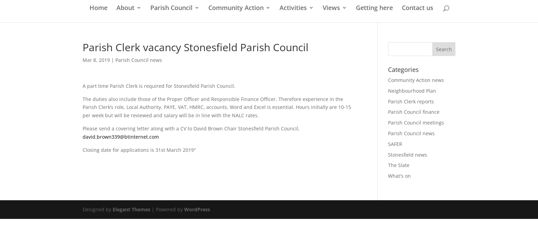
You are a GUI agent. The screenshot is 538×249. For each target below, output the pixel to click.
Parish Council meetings (416, 122)
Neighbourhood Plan (412, 90)
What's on (399, 176)
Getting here (374, 8)
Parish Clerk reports (411, 101)
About (125, 8)
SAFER (395, 144)
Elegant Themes (131, 209)
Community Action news (416, 80)
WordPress (197, 209)
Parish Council (171, 8)
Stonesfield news (407, 154)
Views (331, 8)
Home (98, 8)
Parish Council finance (414, 112)
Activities (293, 8)
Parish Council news (138, 60)
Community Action (236, 8)
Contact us (417, 8)
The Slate (398, 165)
